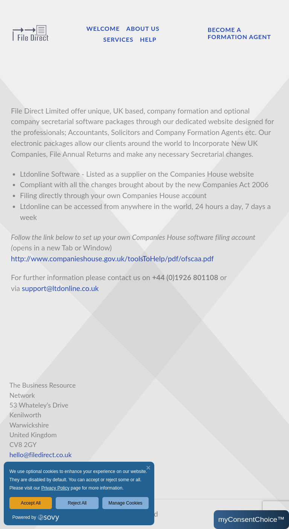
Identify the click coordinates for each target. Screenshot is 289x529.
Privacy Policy (55, 488)
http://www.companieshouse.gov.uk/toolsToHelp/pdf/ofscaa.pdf (112, 258)
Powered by (24, 517)
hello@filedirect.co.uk (40, 455)
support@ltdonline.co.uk (60, 288)
